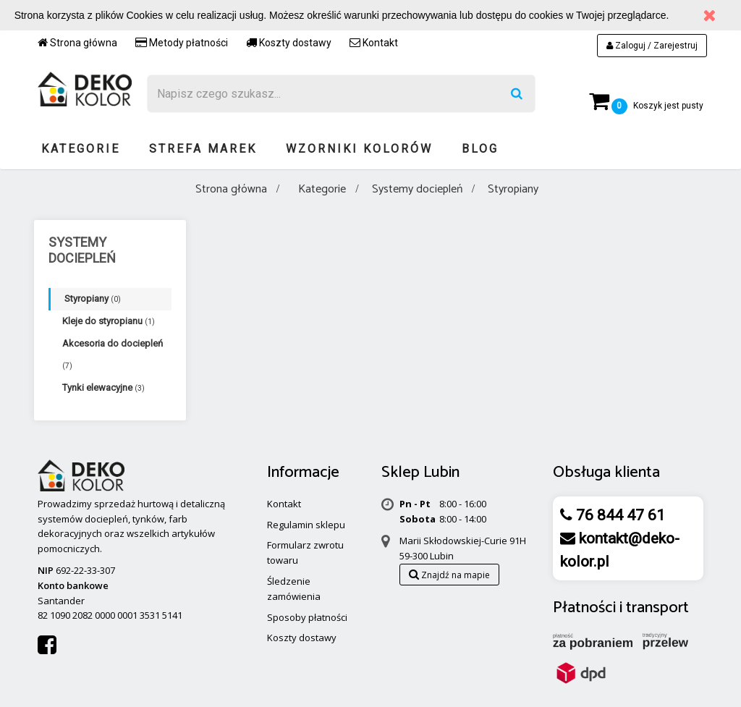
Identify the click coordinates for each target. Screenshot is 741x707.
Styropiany (92, 298)
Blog (480, 149)
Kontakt (374, 42)
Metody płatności (181, 42)
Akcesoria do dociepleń (112, 354)
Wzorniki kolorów (359, 149)
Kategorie (80, 149)
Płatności (584, 608)
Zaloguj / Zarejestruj (652, 46)
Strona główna (77, 42)
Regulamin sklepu (306, 524)
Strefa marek (203, 149)
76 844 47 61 (618, 515)
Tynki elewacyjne (103, 387)
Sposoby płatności (307, 617)
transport (657, 608)
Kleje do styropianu (108, 321)
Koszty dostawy (288, 42)
